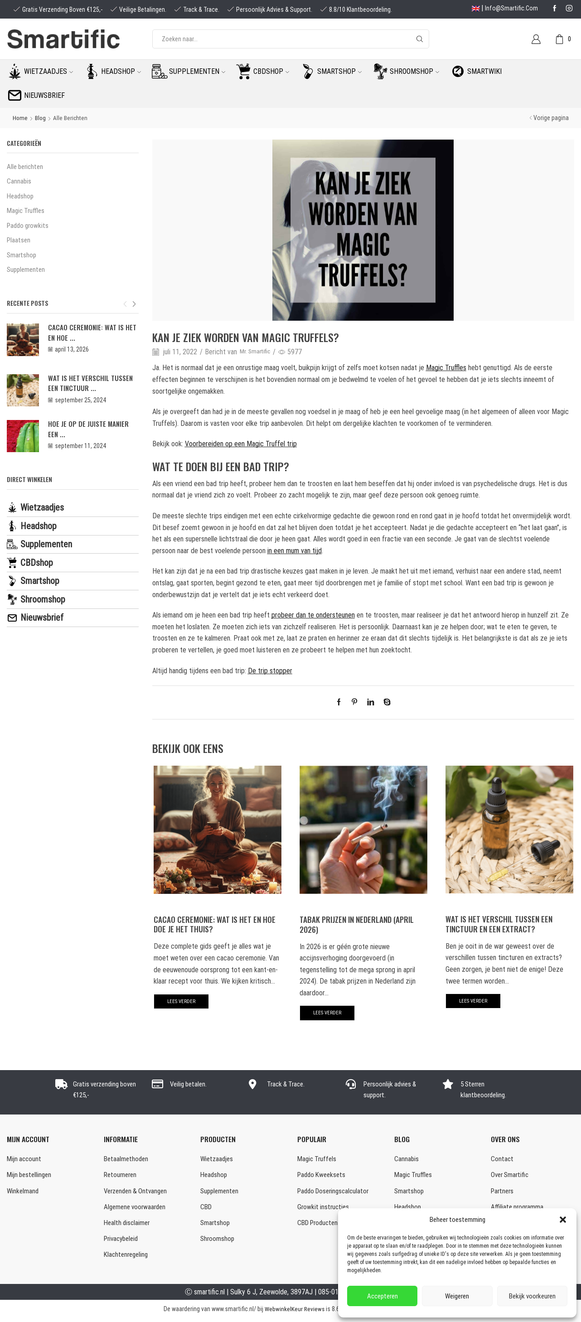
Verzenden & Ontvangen (138, 1192)
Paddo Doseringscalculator (335, 1192)
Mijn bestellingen (30, 1176)
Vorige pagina (551, 117)
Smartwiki (484, 71)
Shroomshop (414, 71)
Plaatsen (19, 243)
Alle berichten (71, 117)
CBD (206, 1209)
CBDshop (271, 71)
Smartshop (339, 71)
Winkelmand (23, 1192)
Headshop (121, 71)
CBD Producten (319, 1225)
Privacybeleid (123, 1242)
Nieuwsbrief (44, 95)
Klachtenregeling (127, 1258)
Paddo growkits (29, 227)
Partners (503, 1192)
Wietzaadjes (48, 71)
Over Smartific (511, 1176)
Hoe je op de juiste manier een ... (91, 436)
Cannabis (19, 182)
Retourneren (121, 1176)
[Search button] (420, 39)
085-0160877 (337, 1296)
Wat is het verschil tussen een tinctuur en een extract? (500, 923)
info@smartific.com (511, 8)
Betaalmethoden (127, 1159)
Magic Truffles (27, 212)
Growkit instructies (324, 1209)
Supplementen (197, 71)
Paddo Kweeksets (323, 1176)
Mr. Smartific (258, 351)
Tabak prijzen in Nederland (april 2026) (361, 923)
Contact (502, 1159)
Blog (41, 117)
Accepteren (382, 1296)
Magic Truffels (318, 1159)
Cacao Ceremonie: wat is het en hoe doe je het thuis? (217, 923)
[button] (562, 1219)
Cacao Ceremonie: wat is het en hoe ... (88, 336)
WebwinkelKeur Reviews (294, 1313)
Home (20, 117)
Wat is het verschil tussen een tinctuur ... (93, 388)
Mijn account (25, 1159)
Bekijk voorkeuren (532, 1296)
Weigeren (457, 1296)
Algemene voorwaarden (137, 1209)
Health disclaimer (128, 1225)
